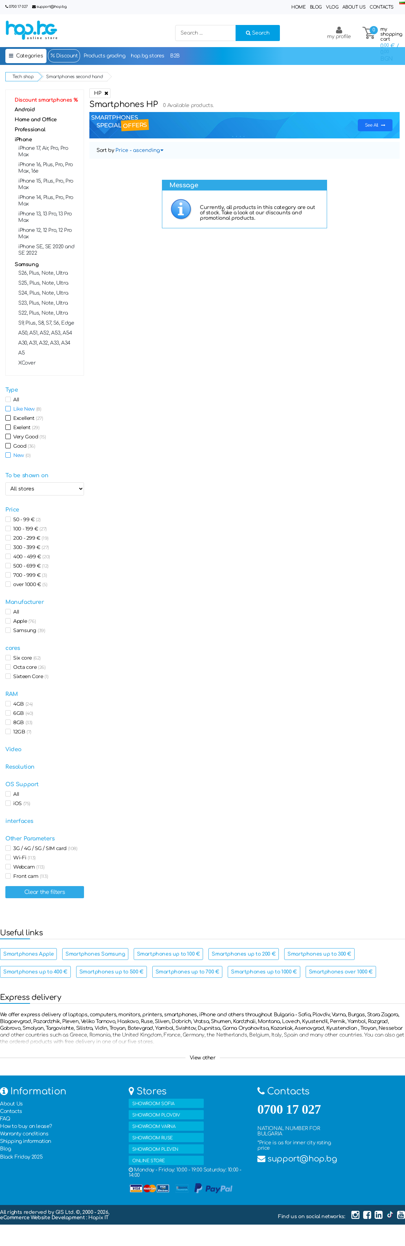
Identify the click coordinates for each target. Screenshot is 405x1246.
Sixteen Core (30, 676)
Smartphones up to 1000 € (264, 972)
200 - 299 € (30, 538)
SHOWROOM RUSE (152, 1137)
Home (298, 7)
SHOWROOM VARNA (153, 1126)
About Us (353, 7)
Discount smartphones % (46, 100)
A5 (21, 353)
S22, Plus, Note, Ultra (43, 313)
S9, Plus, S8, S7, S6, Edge (46, 323)
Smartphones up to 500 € (111, 972)
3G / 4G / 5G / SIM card (44, 848)
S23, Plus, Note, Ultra (43, 303)
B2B (175, 56)
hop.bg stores (147, 56)
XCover (27, 363)
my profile (339, 32)
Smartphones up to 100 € (168, 954)
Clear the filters (44, 892)
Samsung (26, 264)
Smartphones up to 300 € (319, 954)
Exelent (25, 427)
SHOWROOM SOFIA (153, 1103)
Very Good (28, 436)
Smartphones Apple (28, 954)
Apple (23, 621)
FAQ (5, 1119)
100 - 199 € (29, 528)
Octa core (28, 667)
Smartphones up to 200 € (244, 954)
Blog (316, 7)
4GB (22, 704)
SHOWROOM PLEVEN (155, 1149)
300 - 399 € (30, 547)
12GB (21, 731)
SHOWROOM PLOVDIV (156, 1115)
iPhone (23, 139)
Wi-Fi (23, 857)
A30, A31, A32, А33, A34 (44, 343)
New (20, 455)
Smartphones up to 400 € (35, 972)
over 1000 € (29, 584)
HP (100, 93)
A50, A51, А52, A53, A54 (45, 333)
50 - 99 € (26, 519)
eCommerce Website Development (43, 1217)
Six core (26, 658)
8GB (22, 722)
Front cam (29, 876)
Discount (64, 56)
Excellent (27, 418)
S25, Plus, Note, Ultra (43, 283)
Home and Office (36, 119)
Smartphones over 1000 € (341, 972)
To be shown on (26, 475)
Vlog (332, 7)
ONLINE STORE (148, 1160)
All (15, 399)
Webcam (27, 867)
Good (23, 446)
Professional (30, 129)
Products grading (104, 56)
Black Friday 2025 (21, 1157)
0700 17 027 (18, 7)
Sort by (105, 150)
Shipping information (25, 1141)
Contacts (382, 7)
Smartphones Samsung (95, 954)
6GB (22, 713)
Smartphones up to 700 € (187, 972)
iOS (20, 803)
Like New (26, 409)
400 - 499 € (30, 556)
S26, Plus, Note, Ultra (43, 273)
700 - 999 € (29, 575)
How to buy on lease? (26, 1126)
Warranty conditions (24, 1133)
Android (25, 109)
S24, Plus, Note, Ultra (43, 293)
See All (375, 125)
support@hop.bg (51, 7)
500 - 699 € (30, 566)
